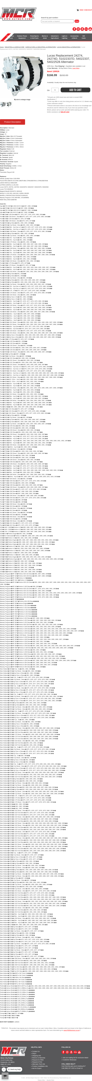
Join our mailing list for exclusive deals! (75, 1057)
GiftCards (84, 37)
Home (2, 47)
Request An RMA (38, 1060)
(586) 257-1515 (6, 1064)
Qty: (48, 90)
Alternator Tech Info (38, 1064)
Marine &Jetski (45, 37)
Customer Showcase (69, 1060)
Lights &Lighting (64, 37)
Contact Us (36, 1051)
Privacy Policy (41, 1080)
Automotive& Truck (10, 37)
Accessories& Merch (74, 37)
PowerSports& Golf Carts (34, 37)
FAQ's (34, 1053)
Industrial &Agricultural (55, 37)
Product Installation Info (40, 1066)
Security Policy (50, 1080)
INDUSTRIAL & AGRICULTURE (14, 47)
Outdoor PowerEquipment (22, 37)
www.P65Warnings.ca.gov (72, 1030)
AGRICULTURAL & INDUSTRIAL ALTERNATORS (40, 47)
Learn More (75, 68)
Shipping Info (36, 1055)
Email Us (80, 1068)
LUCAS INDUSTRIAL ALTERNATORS (68, 47)
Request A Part (37, 1062)
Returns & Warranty (38, 1058)
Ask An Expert (36, 1068)
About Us (5, 1066)
